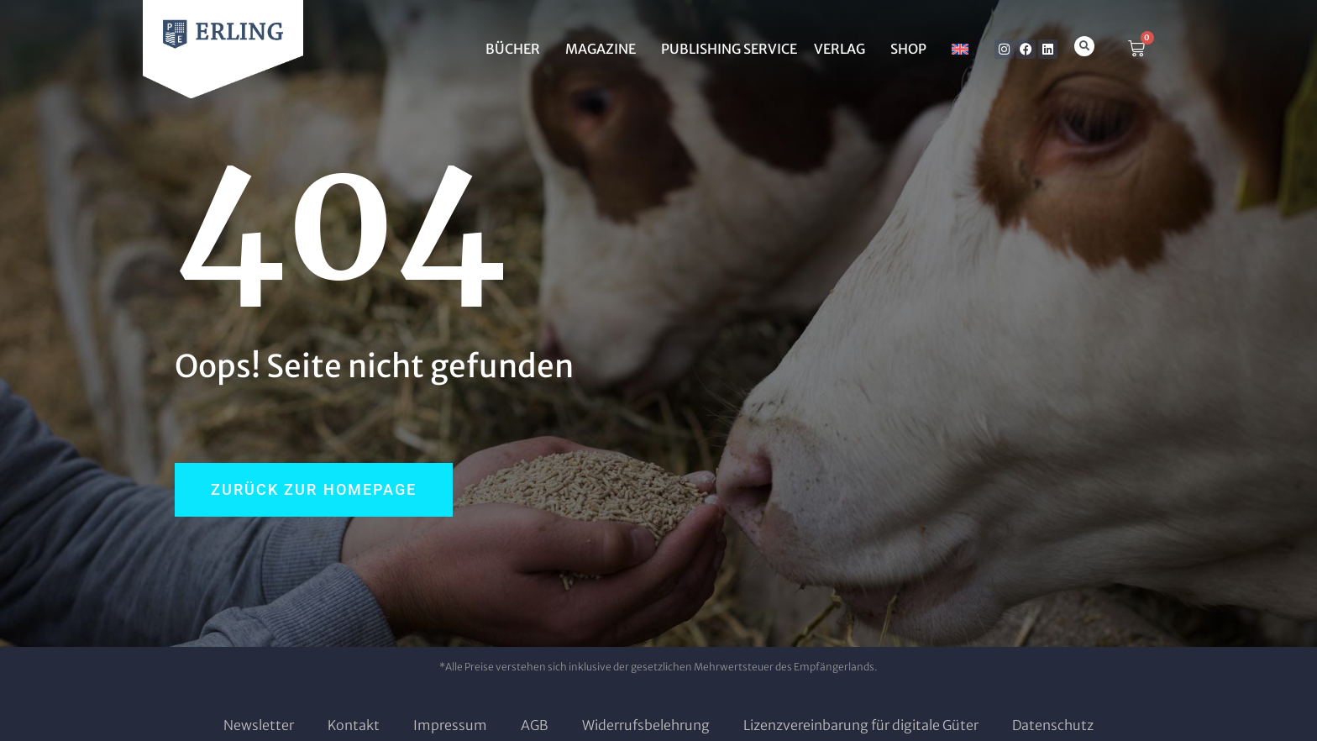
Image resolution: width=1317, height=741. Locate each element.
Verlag (844, 48)
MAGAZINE (604, 48)
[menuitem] (960, 48)
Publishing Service (729, 48)
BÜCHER (516, 48)
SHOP (912, 48)
